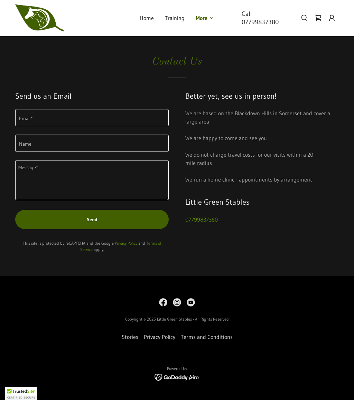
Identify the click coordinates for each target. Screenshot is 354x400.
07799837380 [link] (260, 22)
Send (92, 219)
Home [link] (147, 17)
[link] (39, 17)
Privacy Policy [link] (126, 243)
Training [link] (175, 17)
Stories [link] (130, 336)
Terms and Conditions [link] (207, 336)
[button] (205, 18)
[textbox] (92, 117)
